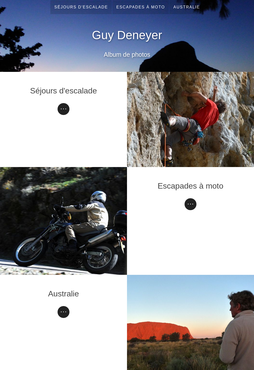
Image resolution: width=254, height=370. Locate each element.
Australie (186, 7)
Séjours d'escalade (81, 7)
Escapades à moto (140, 7)
